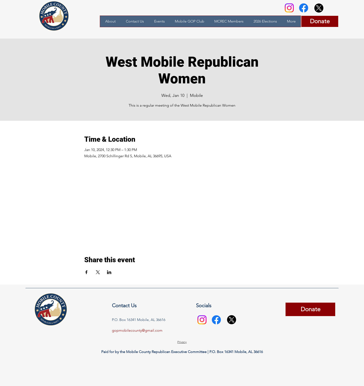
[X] (318, 8)
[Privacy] (182, 342)
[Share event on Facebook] (86, 272)
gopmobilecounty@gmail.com (137, 330)
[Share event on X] (98, 272)
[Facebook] (304, 8)
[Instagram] (289, 8)
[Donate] (319, 21)
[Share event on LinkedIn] (109, 272)
